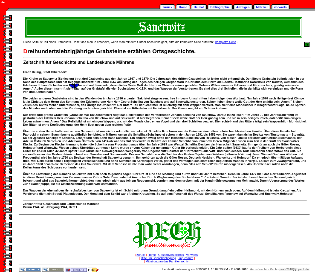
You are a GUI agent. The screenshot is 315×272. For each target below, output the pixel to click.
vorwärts (280, 7)
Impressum (185, 258)
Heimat (199, 7)
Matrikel (262, 7)
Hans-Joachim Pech (263, 269)
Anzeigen (243, 7)
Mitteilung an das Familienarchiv (167, 261)
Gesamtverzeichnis (171, 254)
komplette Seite (225, 42)
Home (183, 7)
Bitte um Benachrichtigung (158, 258)
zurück (167, 7)
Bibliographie (220, 7)
